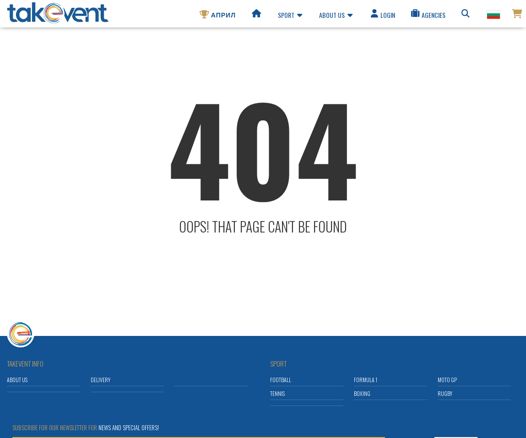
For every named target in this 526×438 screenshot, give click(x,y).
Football (280, 380)
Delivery (100, 380)
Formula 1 (365, 380)
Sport (290, 16)
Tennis (277, 393)
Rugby (445, 393)
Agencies (427, 16)
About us (335, 16)
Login (382, 16)
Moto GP (447, 380)
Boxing (362, 393)
